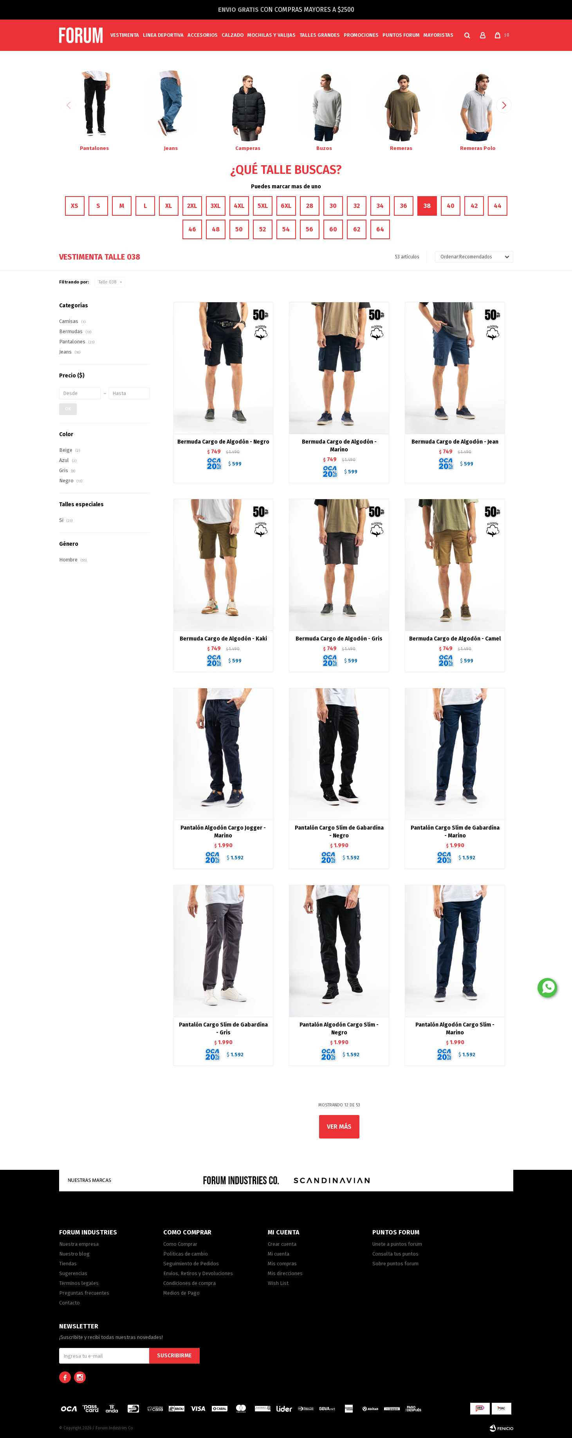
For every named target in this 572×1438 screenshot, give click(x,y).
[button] (467, 35)
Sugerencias (73, 1273)
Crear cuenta (282, 1244)
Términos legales (79, 1283)
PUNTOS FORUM (401, 35)
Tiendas (68, 1264)
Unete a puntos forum (397, 1244)
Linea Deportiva (163, 35)
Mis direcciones (285, 1273)
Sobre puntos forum (395, 1264)
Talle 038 (107, 282)
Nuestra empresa (79, 1244)
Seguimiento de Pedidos (191, 1264)
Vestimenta (124, 35)
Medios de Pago (181, 1293)
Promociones (361, 35)
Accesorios (203, 35)
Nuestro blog (74, 1254)
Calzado (233, 35)
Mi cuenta (278, 1254)
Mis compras (282, 1264)
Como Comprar (180, 1244)
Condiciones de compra (189, 1283)
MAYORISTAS (438, 35)
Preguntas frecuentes (84, 1293)
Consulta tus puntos (395, 1254)
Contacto (69, 1303)
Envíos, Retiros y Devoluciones (198, 1273)
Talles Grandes (320, 35)
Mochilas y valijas (271, 35)
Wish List (278, 1283)
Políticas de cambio (185, 1254)
